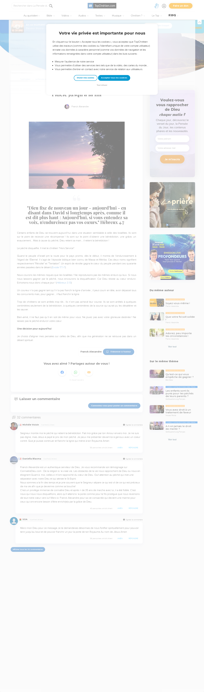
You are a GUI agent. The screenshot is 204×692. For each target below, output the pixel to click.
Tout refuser (102, 85)
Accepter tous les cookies (114, 78)
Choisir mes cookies (85, 78)
